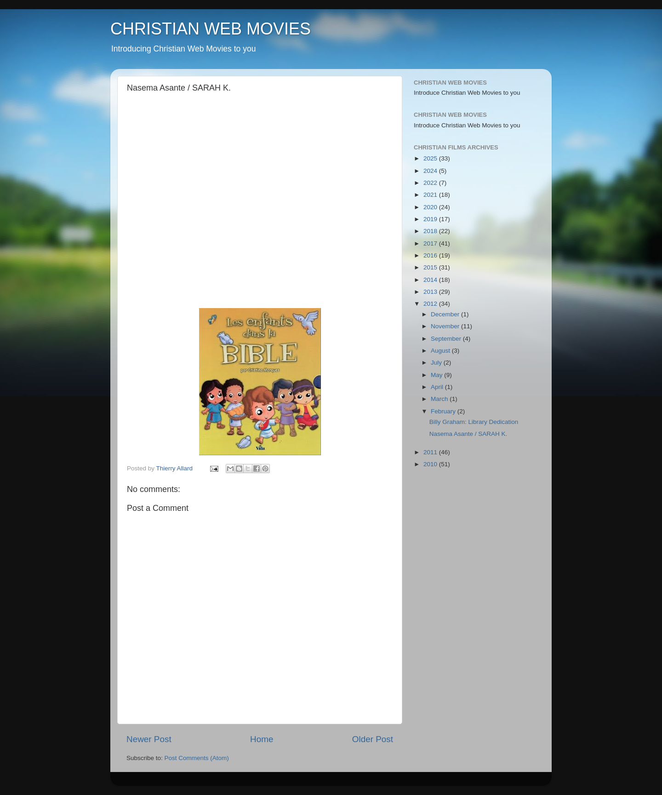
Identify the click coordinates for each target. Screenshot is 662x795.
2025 (431, 158)
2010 (431, 464)
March (440, 398)
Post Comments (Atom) (197, 758)
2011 (431, 452)
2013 (431, 291)
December (446, 314)
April (438, 386)
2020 (431, 207)
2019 (431, 219)
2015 (431, 267)
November (446, 326)
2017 (431, 243)
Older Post (372, 739)
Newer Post (148, 739)
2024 (431, 170)
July (437, 362)
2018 (431, 231)
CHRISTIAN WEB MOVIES (210, 28)
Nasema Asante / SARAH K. (468, 433)
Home (261, 739)
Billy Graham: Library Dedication (474, 421)
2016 (431, 255)
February (444, 411)
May (437, 375)
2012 (431, 303)
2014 (431, 279)
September (447, 338)
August (441, 350)
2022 (431, 182)
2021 (431, 194)
